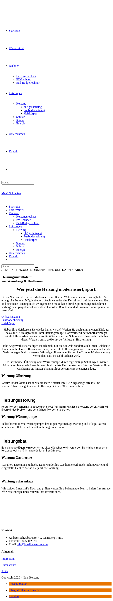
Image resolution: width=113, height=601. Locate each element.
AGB (4, 571)
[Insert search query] (17, 183)
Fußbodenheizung (34, 236)
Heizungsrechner (26, 216)
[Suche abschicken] (36, 267)
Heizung (21, 229)
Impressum (8, 558)
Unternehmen (17, 253)
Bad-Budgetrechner (27, 223)
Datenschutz (8, 565)
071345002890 (18, 583)
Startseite (14, 206)
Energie (20, 249)
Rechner (14, 213)
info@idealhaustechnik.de (32, 544)
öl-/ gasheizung (33, 233)
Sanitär (20, 243)
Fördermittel (16, 209)
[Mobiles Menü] (11, 193)
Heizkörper (30, 239)
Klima (20, 246)
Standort (14, 596)
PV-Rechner (23, 219)
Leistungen (15, 226)
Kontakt (13, 256)
